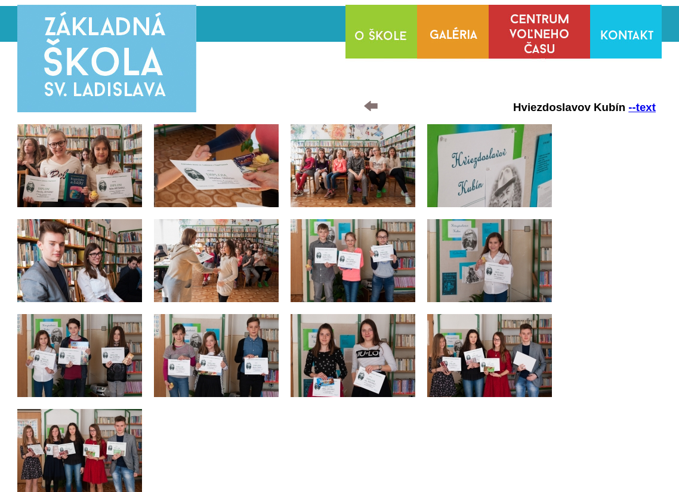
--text (642, 107)
